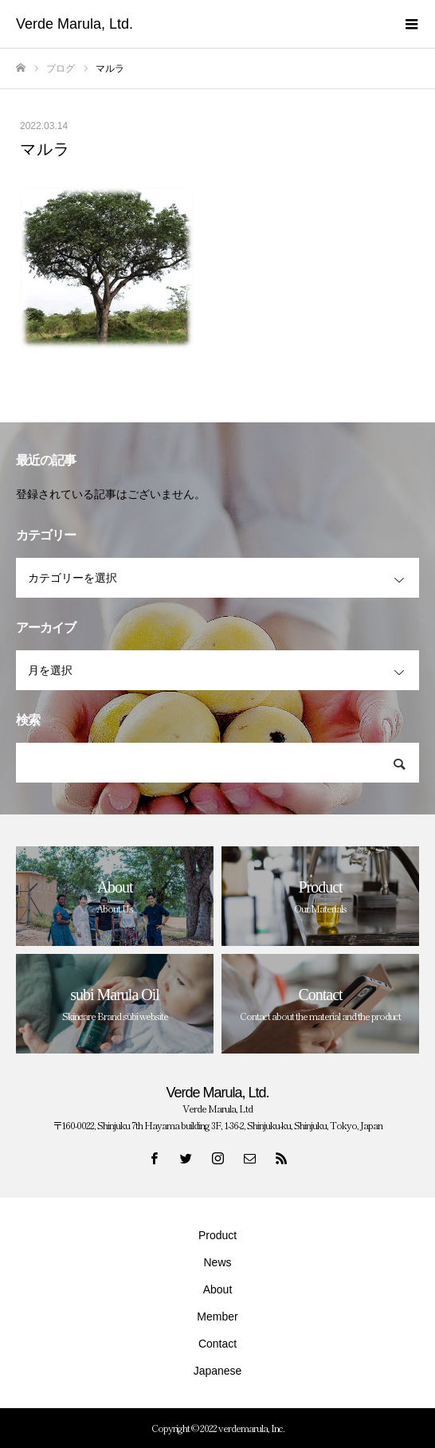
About (218, 1289)
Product (217, 1235)
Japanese (218, 1370)
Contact (217, 1343)
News (217, 1262)
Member (217, 1316)
